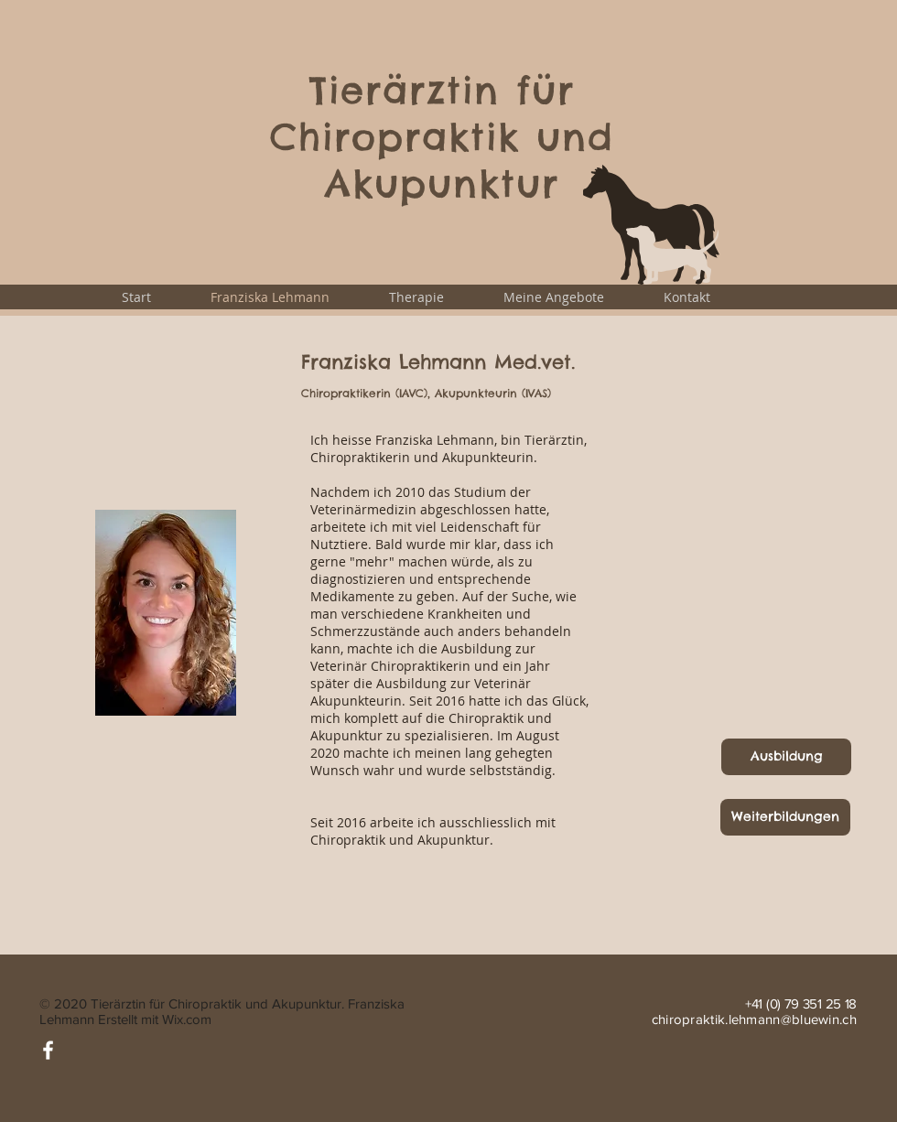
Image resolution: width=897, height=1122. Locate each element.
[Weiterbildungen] (785, 817)
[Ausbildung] (786, 757)
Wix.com (186, 1019)
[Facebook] (48, 1050)
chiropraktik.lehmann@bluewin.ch (754, 1019)
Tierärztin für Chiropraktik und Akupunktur (442, 137)
